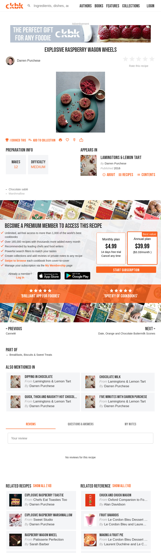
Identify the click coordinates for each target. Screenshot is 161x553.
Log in (20, 277)
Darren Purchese (28, 60)
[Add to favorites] (67, 139)
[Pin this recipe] (74, 139)
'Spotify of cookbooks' (121, 293)
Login (150, 6)
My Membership (55, 265)
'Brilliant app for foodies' (40, 293)
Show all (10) (42, 485)
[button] (29, 6)
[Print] (60, 139)
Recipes (126, 174)
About (108, 174)
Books (99, 6)
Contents (146, 174)
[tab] (31, 424)
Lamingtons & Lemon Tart (121, 157)
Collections (131, 6)
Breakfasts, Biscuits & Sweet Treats (30, 354)
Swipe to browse (15, 260)
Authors (86, 6)
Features (112, 6)
